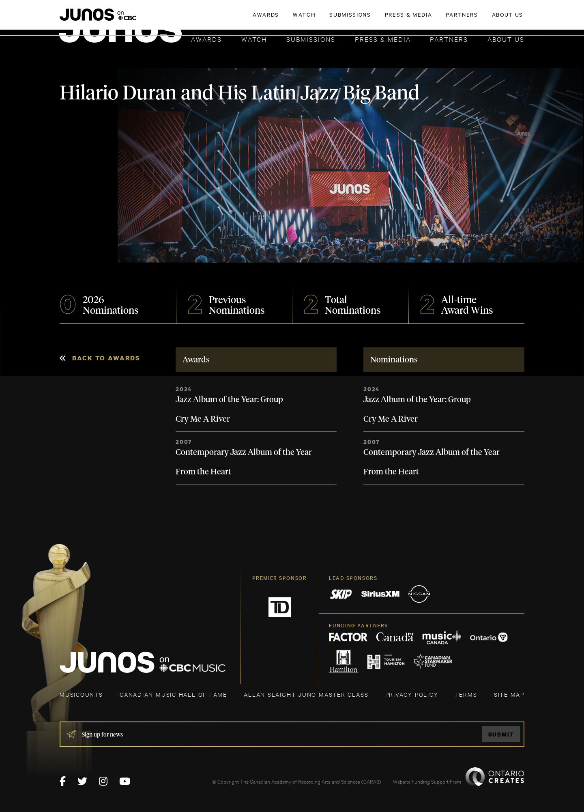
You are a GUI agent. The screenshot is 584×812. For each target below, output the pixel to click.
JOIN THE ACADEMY (411, 19)
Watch (254, 38)
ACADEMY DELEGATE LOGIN (486, 19)
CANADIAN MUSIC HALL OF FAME (173, 694)
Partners (449, 38)
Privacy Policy (411, 694)
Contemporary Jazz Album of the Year (244, 452)
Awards (206, 38)
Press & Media (383, 38)
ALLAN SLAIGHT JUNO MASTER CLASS (306, 694)
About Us (505, 38)
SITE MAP (509, 694)
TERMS (466, 694)
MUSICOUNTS (81, 694)
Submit (501, 734)
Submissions (310, 38)
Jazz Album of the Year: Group (229, 400)
